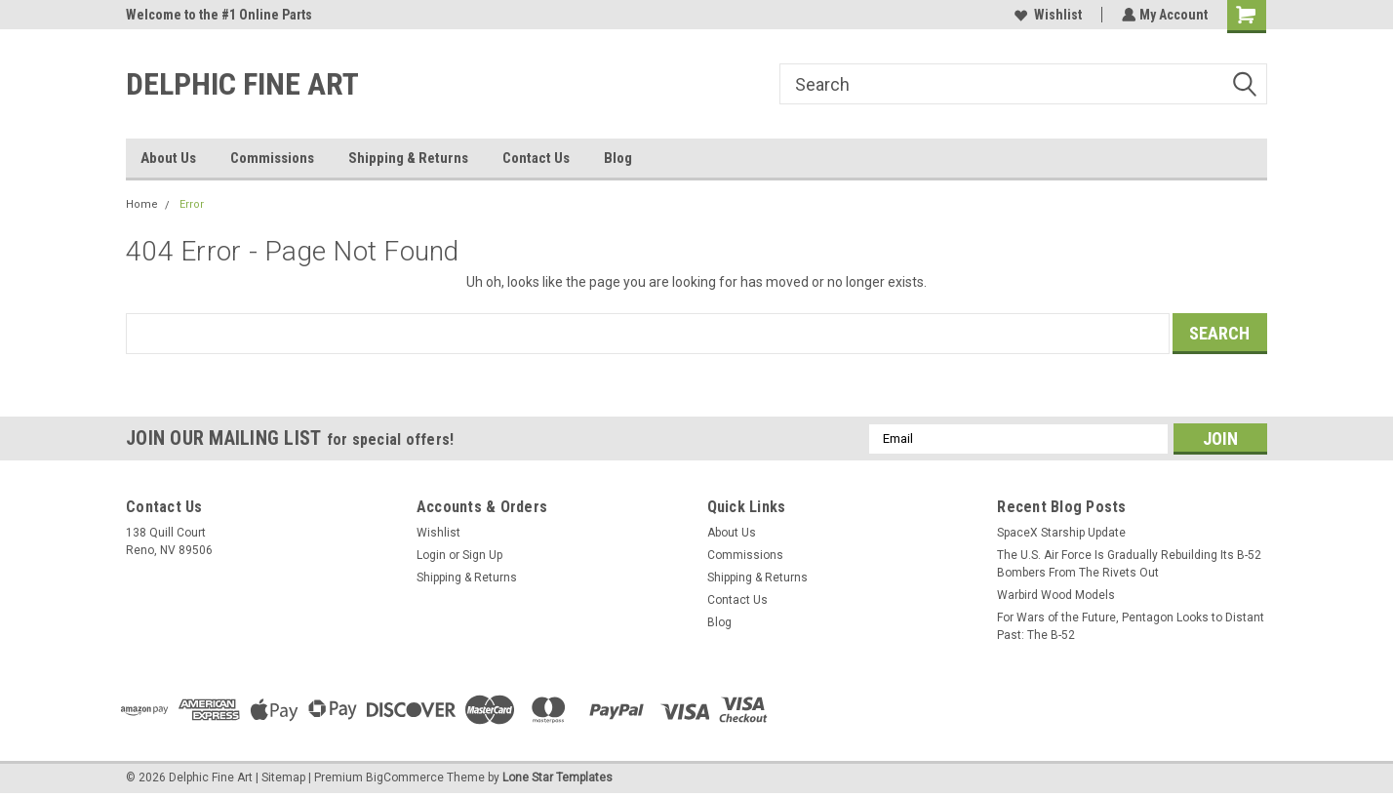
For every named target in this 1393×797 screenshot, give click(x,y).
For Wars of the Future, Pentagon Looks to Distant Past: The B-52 (1130, 626)
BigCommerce (405, 777)
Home (142, 204)
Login (431, 555)
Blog (618, 158)
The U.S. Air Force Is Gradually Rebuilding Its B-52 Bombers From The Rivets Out (1129, 563)
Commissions (272, 158)
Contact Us (536, 158)
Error (191, 204)
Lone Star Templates (557, 777)
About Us (168, 158)
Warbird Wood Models (1056, 595)
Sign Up (482, 555)
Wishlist (1046, 14)
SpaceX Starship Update (1061, 532)
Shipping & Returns (408, 158)
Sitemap (283, 777)
